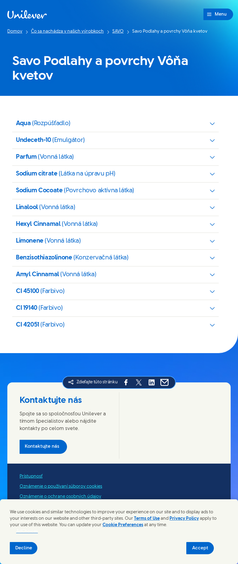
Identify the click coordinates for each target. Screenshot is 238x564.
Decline (23, 548)
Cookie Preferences (122, 525)
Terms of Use (147, 518)
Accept (200, 548)
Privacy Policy (184, 518)
